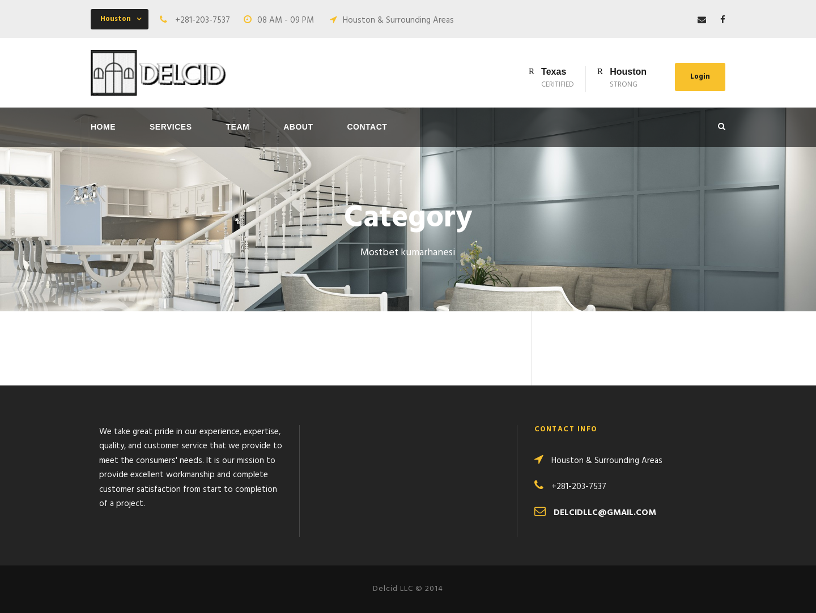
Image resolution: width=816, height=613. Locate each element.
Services (171, 126)
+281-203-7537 (202, 20)
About (298, 126)
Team (238, 126)
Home (103, 126)
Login (700, 77)
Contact (367, 126)
